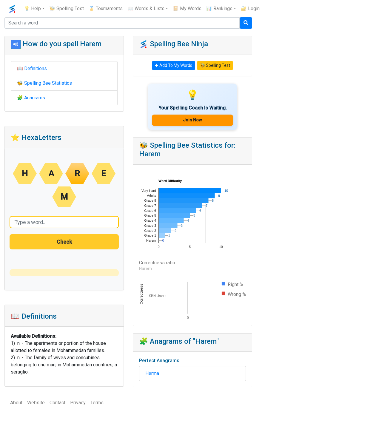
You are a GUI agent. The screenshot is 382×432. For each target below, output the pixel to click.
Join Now (192, 120)
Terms (97, 402)
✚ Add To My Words (173, 65)
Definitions (35, 68)
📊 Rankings (219, 8)
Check (64, 242)
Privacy (78, 402)
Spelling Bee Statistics (48, 83)
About (16, 402)
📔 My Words (187, 8)
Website (36, 402)
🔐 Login (250, 8)
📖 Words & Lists (145, 8)
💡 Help (32, 8)
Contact (57, 402)
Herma (152, 373)
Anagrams (34, 98)
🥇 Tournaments (106, 8)
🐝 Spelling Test (66, 8)
